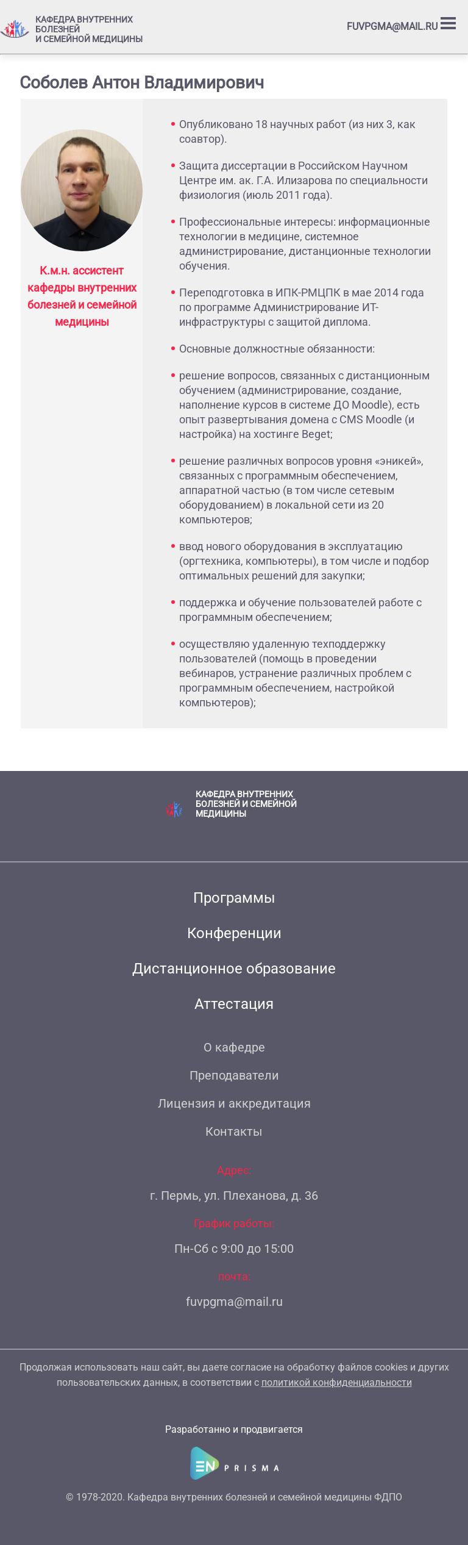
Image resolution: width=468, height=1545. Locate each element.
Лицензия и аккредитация (234, 1103)
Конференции (234, 933)
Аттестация (234, 1004)
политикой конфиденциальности (336, 1382)
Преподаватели (234, 1075)
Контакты (234, 1131)
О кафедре (234, 1047)
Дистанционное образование (234, 968)
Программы (234, 897)
